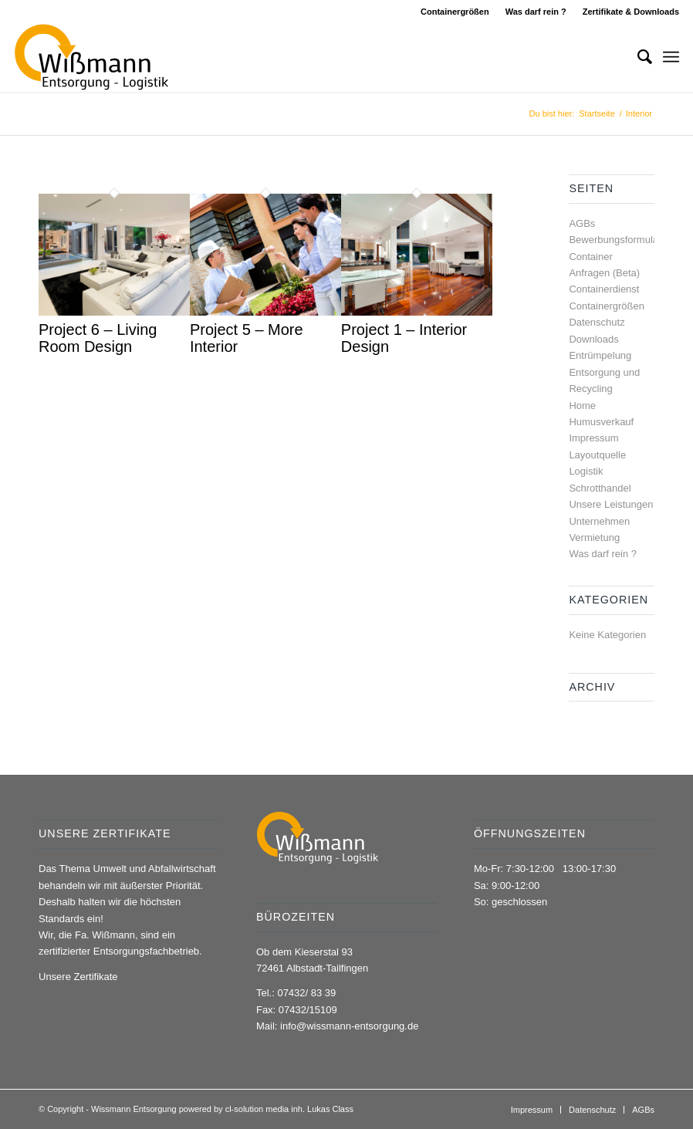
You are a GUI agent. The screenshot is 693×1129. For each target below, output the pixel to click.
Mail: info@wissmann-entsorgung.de (337, 1026)
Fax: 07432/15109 (296, 1010)
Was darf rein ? (535, 11)
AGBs (582, 223)
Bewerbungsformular (615, 239)
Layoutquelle (597, 455)
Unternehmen (599, 521)
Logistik (586, 471)
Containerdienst (604, 289)
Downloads (593, 339)
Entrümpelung (600, 355)
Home (582, 405)
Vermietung (594, 537)
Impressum (593, 438)
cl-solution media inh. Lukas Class (289, 1109)
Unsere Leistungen (611, 504)
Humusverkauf (601, 422)
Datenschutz (596, 322)
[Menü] (671, 57)
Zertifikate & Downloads (631, 11)
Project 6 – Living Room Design (98, 338)
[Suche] (637, 57)
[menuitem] (455, 11)
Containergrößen (455, 11)
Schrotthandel (599, 488)
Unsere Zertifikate (78, 976)
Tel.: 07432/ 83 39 (296, 993)
